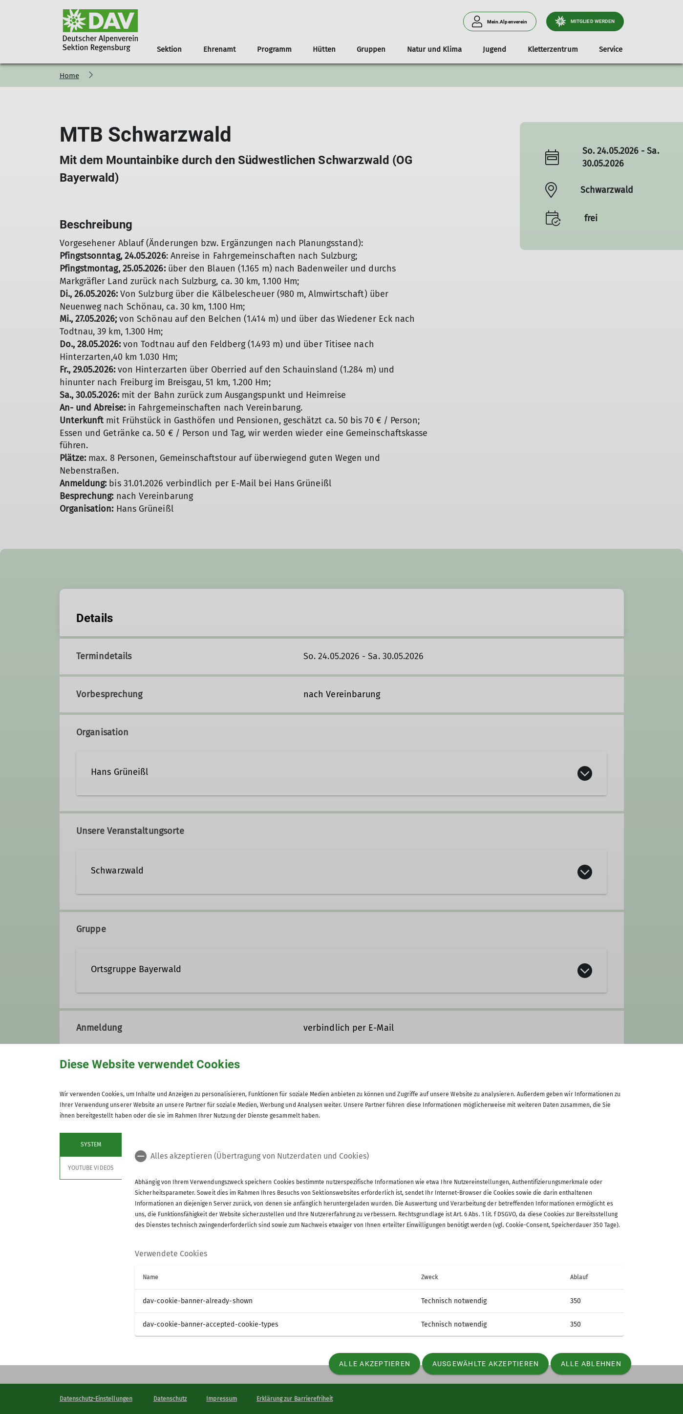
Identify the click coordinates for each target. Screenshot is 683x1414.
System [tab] (90, 1144)
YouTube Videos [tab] (91, 1167)
